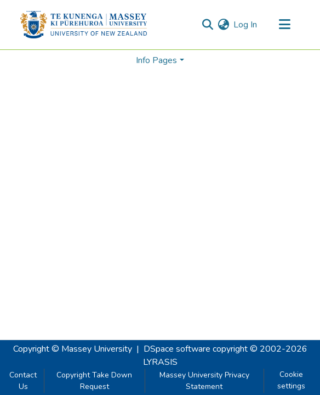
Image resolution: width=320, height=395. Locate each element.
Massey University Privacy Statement (204, 381)
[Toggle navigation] (284, 24)
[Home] (83, 24)
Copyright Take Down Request (94, 381)
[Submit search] (207, 24)
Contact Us (23, 381)
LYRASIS (160, 362)
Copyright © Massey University (72, 349)
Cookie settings (291, 380)
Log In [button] (245, 25)
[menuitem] (223, 24)
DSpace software (177, 349)
